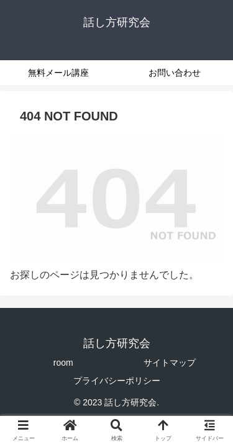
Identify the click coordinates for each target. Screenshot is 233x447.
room (63, 363)
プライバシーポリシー (116, 381)
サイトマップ (170, 363)
